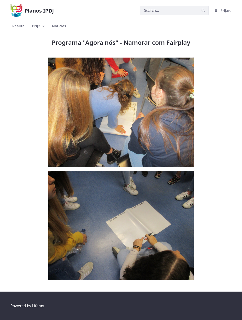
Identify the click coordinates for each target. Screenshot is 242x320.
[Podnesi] (203, 10)
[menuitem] (18, 26)
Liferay (38, 305)
